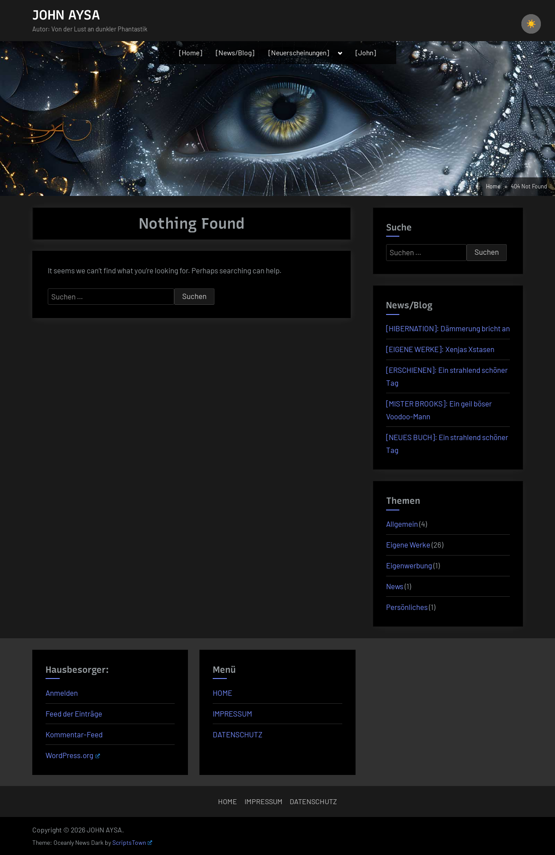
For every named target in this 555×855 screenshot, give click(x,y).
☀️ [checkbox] (531, 23)
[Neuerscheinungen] (298, 52)
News (394, 586)
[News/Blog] (235, 52)
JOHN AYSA (66, 15)
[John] (366, 52)
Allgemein (402, 523)
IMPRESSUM (232, 713)
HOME (222, 692)
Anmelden (62, 692)
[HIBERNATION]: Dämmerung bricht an (448, 328)
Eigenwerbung (409, 565)
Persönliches (407, 606)
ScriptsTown (132, 842)
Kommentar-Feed (74, 734)
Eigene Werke (408, 544)
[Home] (190, 52)
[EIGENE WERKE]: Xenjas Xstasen (440, 349)
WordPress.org (73, 755)
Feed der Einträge (74, 713)
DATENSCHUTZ (237, 734)
